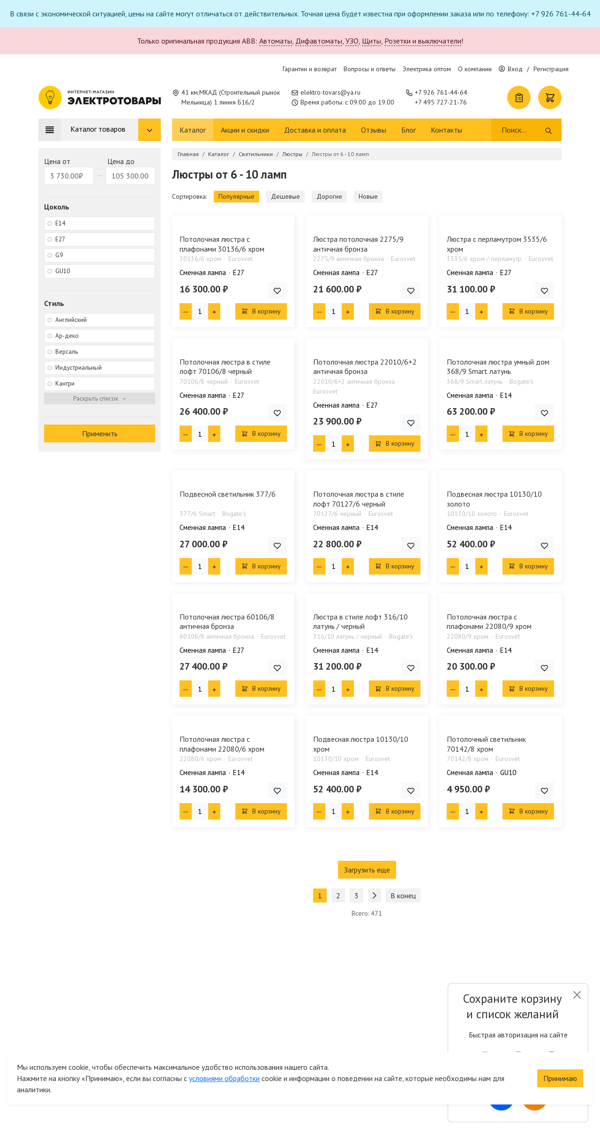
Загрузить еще (367, 869)
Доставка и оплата (315, 129)
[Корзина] (550, 97)
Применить (100, 433)
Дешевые (285, 196)
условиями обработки (224, 1043)
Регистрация (551, 69)
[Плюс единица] (214, 311)
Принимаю (560, 1043)
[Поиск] (522, 129)
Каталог (193, 129)
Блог (408, 129)
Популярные (236, 196)
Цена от (57, 161)
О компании (475, 69)
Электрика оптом (427, 69)
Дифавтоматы (318, 40)
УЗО (352, 40)
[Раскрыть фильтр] (99, 399)
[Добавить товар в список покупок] (277, 290)
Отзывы (373, 129)
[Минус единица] (186, 311)
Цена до (121, 161)
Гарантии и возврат (310, 69)
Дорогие (329, 196)
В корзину (261, 311)
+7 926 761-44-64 (441, 92)
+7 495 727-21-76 (441, 102)
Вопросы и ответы (370, 69)
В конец (403, 895)
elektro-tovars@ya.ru (330, 92)
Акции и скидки (245, 129)
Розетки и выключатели (422, 40)
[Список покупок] (519, 97)
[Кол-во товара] (200, 311)
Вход (511, 69)
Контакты (446, 129)
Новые (368, 196)
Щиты (371, 40)
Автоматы (275, 40)
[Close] (577, 994)
